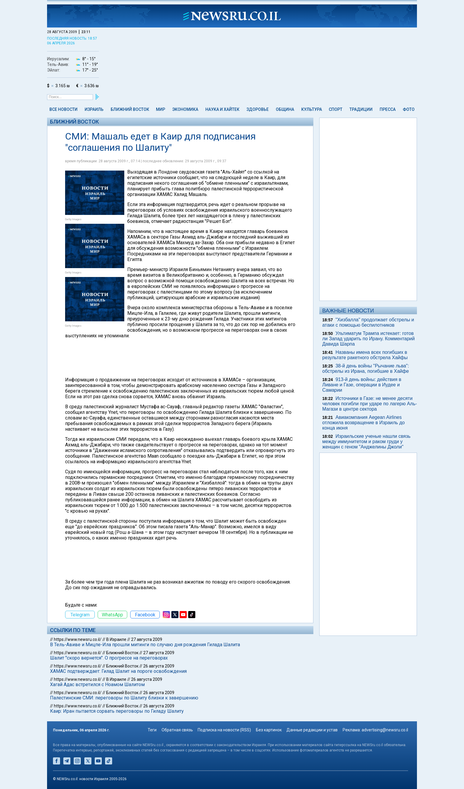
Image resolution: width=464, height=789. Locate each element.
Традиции (361, 109)
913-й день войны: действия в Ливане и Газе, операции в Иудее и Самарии (361, 385)
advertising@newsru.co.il (385, 730)
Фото (409, 109)
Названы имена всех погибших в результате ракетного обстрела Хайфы (364, 355)
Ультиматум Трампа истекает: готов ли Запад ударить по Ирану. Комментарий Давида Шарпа (368, 338)
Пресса (388, 109)
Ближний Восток (130, 109)
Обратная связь (177, 730)
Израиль (94, 109)
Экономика (185, 109)
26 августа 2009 (158, 666)
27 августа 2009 (146, 639)
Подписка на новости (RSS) (224, 730)
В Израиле (116, 639)
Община (285, 109)
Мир (160, 109)
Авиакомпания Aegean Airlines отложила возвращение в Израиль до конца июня (363, 422)
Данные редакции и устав (312, 730)
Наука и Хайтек (222, 109)
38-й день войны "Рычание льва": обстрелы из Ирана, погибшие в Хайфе (365, 368)
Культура (311, 109)
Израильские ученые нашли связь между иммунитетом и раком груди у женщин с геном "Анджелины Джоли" (366, 441)
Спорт (335, 109)
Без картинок (269, 730)
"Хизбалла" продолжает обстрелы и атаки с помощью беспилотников (368, 322)
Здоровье (257, 109)
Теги (152, 730)
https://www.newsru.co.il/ (78, 639)
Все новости (63, 109)
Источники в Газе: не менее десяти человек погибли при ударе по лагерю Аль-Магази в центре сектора (369, 403)
